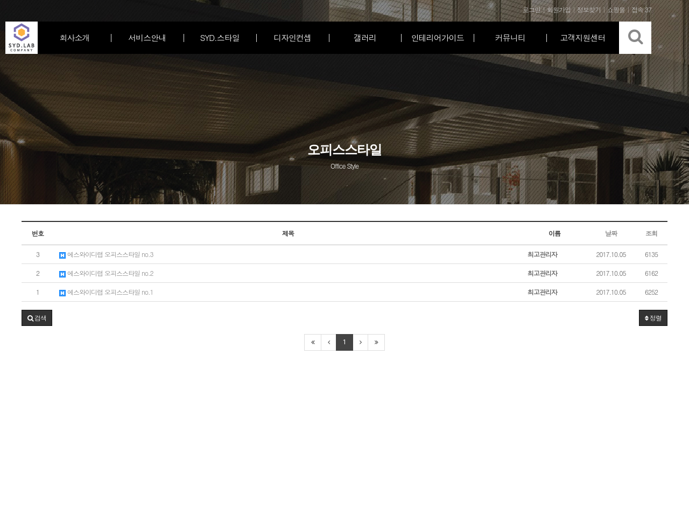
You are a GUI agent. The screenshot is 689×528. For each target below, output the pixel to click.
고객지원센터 (583, 37)
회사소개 (74, 37)
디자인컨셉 (292, 37)
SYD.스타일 (220, 37)
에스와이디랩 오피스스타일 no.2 (106, 272)
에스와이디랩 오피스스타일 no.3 (106, 254)
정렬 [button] (653, 317)
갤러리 (365, 37)
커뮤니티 (510, 37)
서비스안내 (147, 37)
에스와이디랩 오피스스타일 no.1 (106, 291)
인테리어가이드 (437, 37)
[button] (37, 318)
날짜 (611, 233)
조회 (651, 233)
